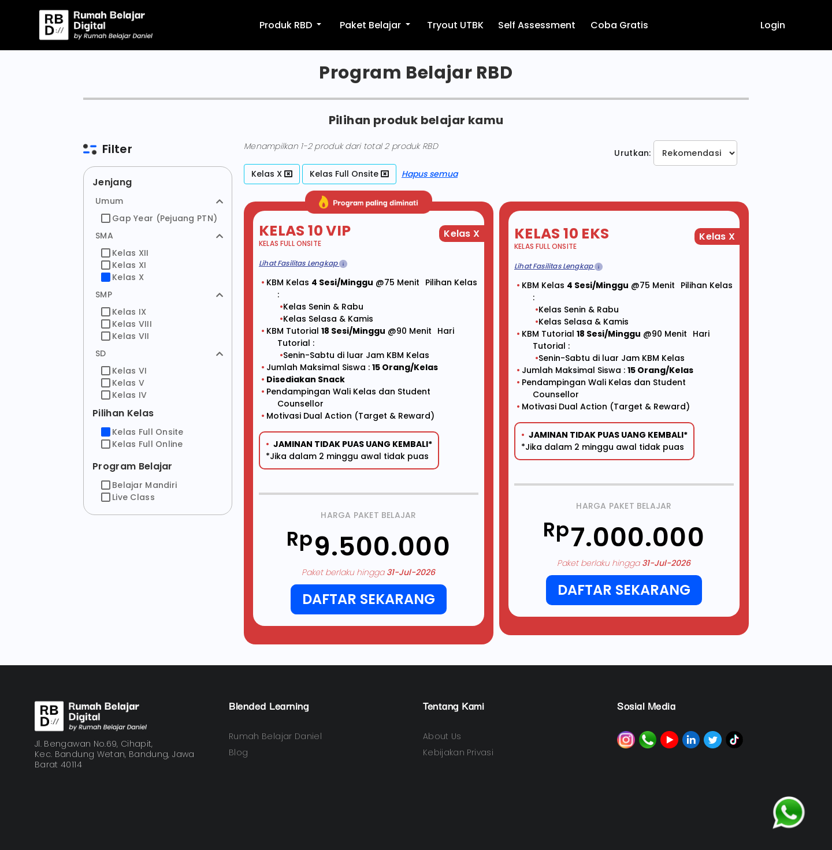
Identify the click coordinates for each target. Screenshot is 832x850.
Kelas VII (125, 336)
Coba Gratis (619, 25)
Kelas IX (123, 312)
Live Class (128, 497)
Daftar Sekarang (368, 599)
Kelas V (122, 383)
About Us (442, 736)
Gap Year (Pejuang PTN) (159, 218)
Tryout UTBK (455, 25)
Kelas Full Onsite (142, 432)
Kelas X (122, 277)
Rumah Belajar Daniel (275, 736)
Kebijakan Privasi (458, 752)
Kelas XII (125, 253)
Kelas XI (123, 265)
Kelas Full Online (142, 444)
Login (772, 25)
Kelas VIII (126, 324)
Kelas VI (124, 370)
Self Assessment (536, 25)
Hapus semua (430, 174)
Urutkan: (632, 153)
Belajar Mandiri (139, 485)
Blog (238, 752)
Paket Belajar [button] (371, 25)
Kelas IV (124, 395)
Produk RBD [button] (286, 25)
